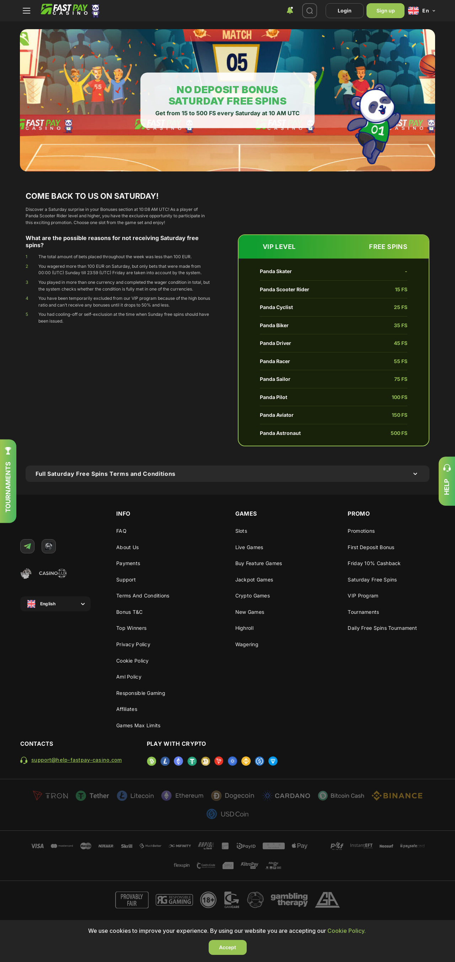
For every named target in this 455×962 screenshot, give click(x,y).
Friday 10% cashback (374, 563)
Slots (241, 531)
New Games (249, 612)
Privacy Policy (133, 644)
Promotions (361, 531)
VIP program (363, 595)
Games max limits (138, 725)
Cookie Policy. (346, 930)
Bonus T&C (129, 612)
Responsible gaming (140, 693)
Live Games (249, 547)
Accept (227, 947)
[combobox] (289, 10)
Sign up (385, 10)
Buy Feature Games (258, 563)
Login (345, 10)
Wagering (246, 644)
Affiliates (126, 709)
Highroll (244, 628)
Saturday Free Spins (372, 579)
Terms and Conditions (143, 595)
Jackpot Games (254, 579)
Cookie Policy (132, 661)
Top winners (131, 628)
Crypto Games (252, 595)
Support (126, 579)
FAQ (121, 531)
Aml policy (128, 677)
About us (127, 547)
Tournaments (363, 612)
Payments (128, 563)
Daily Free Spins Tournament (382, 628)
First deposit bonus (371, 547)
